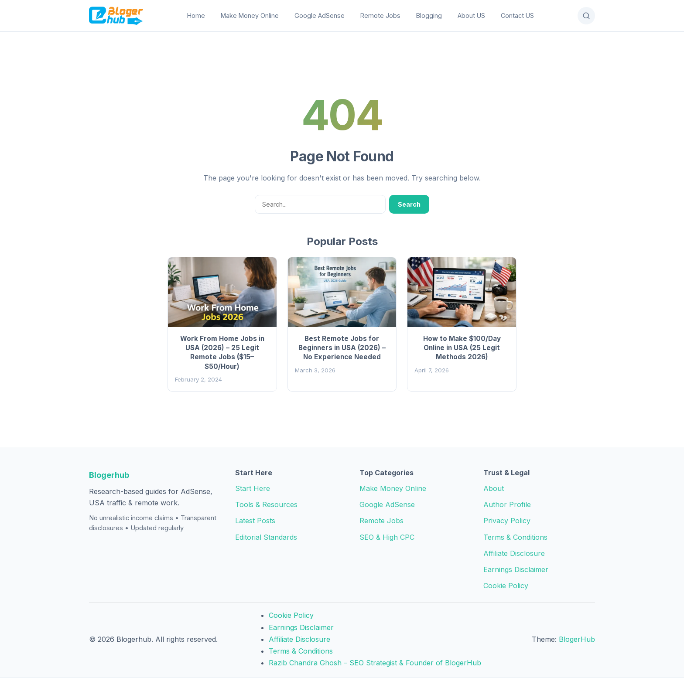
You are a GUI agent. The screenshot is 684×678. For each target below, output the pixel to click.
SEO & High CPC (386, 537)
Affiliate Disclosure (514, 553)
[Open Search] (586, 15)
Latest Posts (255, 520)
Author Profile (507, 504)
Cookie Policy (505, 585)
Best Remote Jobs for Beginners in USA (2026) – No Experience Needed (342, 347)
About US (471, 15)
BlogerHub (577, 639)
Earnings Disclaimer (515, 569)
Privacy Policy (506, 520)
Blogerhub (109, 475)
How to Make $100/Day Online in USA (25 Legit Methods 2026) (462, 347)
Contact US (517, 15)
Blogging (429, 15)
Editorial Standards (266, 537)
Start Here (252, 488)
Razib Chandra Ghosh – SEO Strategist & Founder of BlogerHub (375, 662)
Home (196, 15)
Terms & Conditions (515, 537)
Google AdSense (319, 15)
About (493, 488)
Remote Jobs (380, 15)
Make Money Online (250, 15)
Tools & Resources (266, 504)
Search (409, 204)
